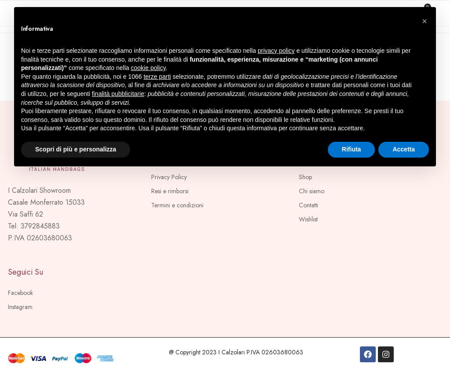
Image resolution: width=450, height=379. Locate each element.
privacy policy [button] (276, 50)
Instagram (20, 306)
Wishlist (308, 219)
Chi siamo (311, 191)
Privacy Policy (169, 177)
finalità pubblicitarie (118, 93)
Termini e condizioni (177, 205)
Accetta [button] (403, 149)
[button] (424, 21)
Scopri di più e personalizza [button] (75, 149)
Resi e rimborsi (170, 191)
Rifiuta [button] (351, 149)
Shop (305, 177)
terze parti (157, 76)
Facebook (20, 292)
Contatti (308, 205)
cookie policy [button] (148, 67)
